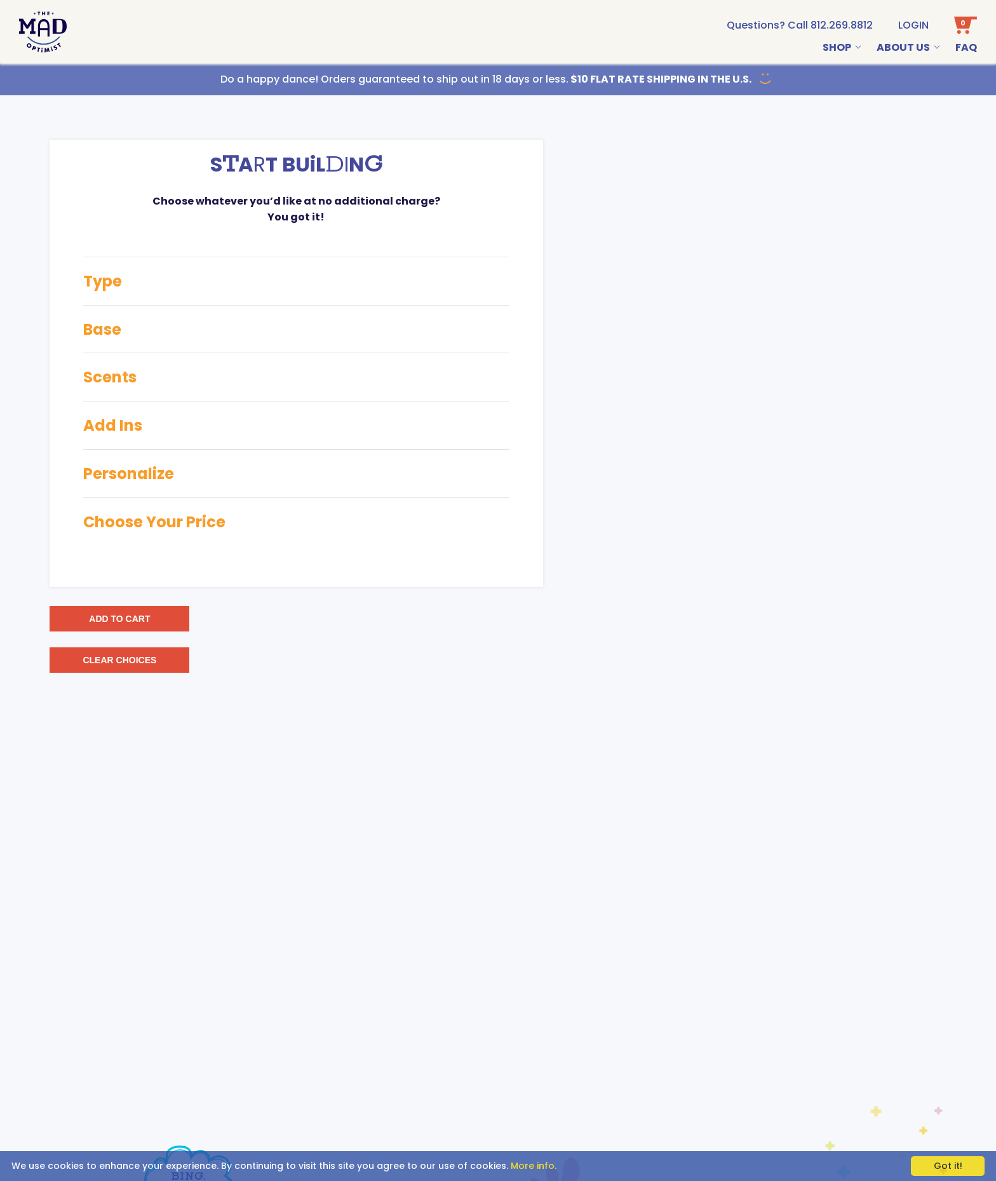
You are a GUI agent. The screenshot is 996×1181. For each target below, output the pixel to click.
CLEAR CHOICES (119, 660)
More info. (533, 1165)
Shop (837, 47)
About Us (903, 47)
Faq (966, 47)
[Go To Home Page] (43, 32)
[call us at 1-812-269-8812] (800, 25)
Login (913, 25)
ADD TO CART (119, 619)
